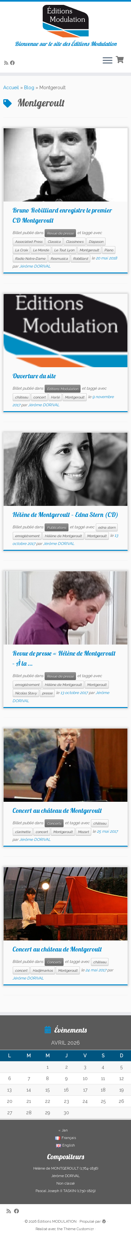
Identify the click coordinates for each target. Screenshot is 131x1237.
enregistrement (27, 536)
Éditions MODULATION (57, 1221)
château (21, 397)
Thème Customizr (79, 1229)
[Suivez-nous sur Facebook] (13, 62)
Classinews (74, 241)
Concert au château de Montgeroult (57, 810)
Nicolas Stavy (26, 693)
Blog (29, 87)
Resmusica (59, 258)
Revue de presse (60, 233)
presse (47, 693)
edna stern (106, 527)
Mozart (83, 832)
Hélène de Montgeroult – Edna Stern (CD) (65, 514)
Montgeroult (89, 250)
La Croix (21, 250)
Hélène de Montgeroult (63, 536)
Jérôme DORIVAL (35, 266)
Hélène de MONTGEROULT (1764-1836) (65, 1168)
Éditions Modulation (62, 389)
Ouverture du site (34, 376)
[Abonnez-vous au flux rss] (7, 62)
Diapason (96, 241)
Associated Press (28, 241)
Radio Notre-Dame (30, 258)
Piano (108, 250)
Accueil (11, 87)
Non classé (65, 1183)
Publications (56, 527)
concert (39, 397)
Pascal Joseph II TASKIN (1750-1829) (65, 1191)
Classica (54, 241)
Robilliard (80, 258)
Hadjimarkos (43, 970)
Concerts (54, 823)
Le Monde (41, 250)
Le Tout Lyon (64, 250)
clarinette (22, 832)
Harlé (55, 397)
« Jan (63, 1130)
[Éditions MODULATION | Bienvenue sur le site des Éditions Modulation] (65, 21)
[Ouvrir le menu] (107, 61)
